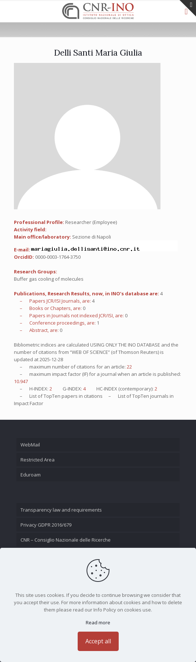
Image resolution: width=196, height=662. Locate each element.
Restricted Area (38, 459)
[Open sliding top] (188, 8)
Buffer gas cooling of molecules (49, 279)
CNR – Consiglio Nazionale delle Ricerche (66, 539)
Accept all (98, 641)
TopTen (52, 396)
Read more (98, 622)
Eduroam (31, 474)
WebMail (30, 444)
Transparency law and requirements (61, 509)
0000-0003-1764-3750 (58, 257)
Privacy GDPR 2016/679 (46, 524)
